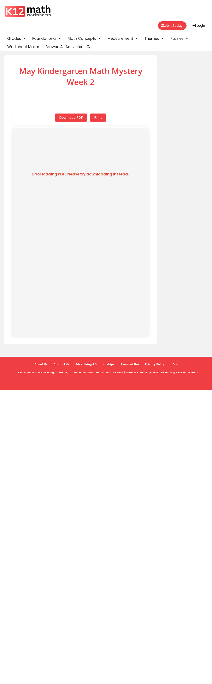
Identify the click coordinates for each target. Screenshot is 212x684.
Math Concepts (84, 38)
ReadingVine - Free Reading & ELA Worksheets (169, 372)
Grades (16, 38)
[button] (88, 47)
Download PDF (71, 117)
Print (98, 117)
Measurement (122, 38)
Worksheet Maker (23, 46)
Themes (154, 38)
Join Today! (172, 25)
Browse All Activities (64, 46)
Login (199, 25)
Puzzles (179, 38)
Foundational (46, 38)
